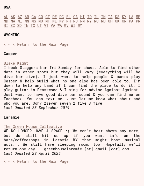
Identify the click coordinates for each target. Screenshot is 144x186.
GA (75, 16)
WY (80, 25)
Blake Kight (16, 63)
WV (66, 25)
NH (68, 21)
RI (6, 25)
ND (103, 21)
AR (27, 16)
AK (13, 16)
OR (124, 21)
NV (61, 21)
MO (41, 21)
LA (131, 16)
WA (59, 25)
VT (46, 25)
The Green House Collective (33, 126)
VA (53, 25)
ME (138, 16)
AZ (20, 16)
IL (96, 16)
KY (124, 16)
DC (61, 16)
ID (89, 16)
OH (110, 21)
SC (12, 25)
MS (34, 21)
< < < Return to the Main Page (36, 44)
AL (6, 16)
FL (68, 16)
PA (131, 21)
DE (54, 16)
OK (117, 21)
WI (73, 25)
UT (39, 25)
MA (13, 21)
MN (27, 21)
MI (20, 21)
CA (34, 16)
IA (110, 16)
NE (54, 21)
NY (89, 21)
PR (138, 21)
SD (19, 25)
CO (41, 16)
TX (33, 25)
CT (47, 16)
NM (82, 21)
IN (103, 16)
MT (47, 21)
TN (26, 25)
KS (117, 16)
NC (96, 21)
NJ (75, 21)
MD (6, 21)
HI (82, 16)
